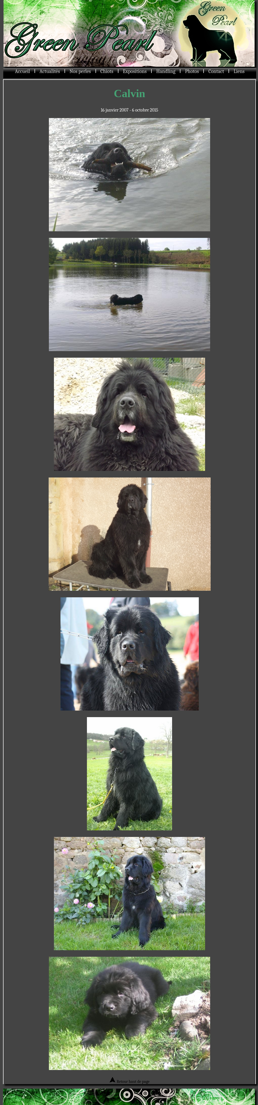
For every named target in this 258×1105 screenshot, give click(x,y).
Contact (216, 71)
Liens (239, 71)
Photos (192, 71)
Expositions (135, 71)
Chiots (107, 71)
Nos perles (80, 71)
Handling (165, 71)
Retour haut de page (129, 1081)
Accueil (22, 71)
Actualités (50, 71)
